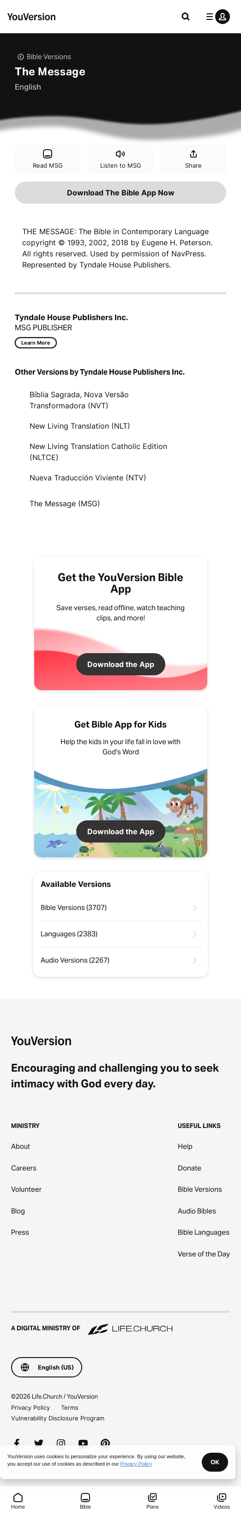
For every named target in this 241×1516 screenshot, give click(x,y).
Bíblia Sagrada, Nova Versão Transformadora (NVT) (79, 400)
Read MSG (48, 158)
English (28, 87)
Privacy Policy (30, 1407)
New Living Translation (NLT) (80, 426)
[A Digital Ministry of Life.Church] (120, 1324)
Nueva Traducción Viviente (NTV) (88, 477)
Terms (69, 1407)
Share (193, 158)
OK (215, 1462)
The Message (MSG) (65, 503)
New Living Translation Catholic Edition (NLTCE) (98, 452)
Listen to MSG (120, 158)
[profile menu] (216, 16)
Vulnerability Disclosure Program (57, 1418)
